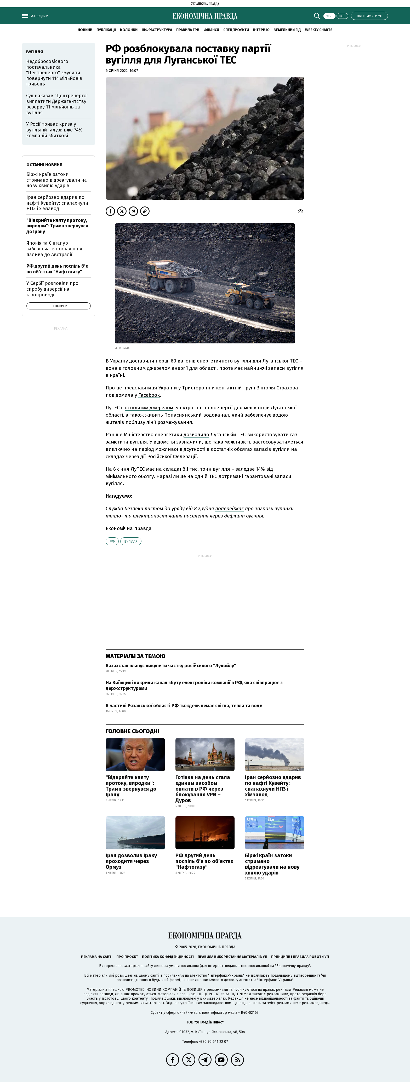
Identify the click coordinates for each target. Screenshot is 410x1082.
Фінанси (211, 30)
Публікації (106, 30)
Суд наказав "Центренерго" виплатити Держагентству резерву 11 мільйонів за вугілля (57, 104)
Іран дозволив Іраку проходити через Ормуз (131, 861)
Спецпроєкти (236, 30)
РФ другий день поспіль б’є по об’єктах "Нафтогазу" (204, 861)
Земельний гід (287, 30)
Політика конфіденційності (168, 957)
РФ (112, 541)
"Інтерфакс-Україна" (226, 975)
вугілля (131, 541)
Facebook (149, 395)
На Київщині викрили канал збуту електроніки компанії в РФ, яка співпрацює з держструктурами (194, 685)
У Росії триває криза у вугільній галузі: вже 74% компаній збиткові (54, 129)
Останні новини (44, 164)
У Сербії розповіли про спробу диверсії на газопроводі (52, 288)
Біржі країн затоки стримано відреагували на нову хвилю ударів (272, 864)
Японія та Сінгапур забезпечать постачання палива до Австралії (54, 248)
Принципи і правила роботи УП (300, 957)
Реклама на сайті (96, 957)
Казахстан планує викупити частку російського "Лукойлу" (171, 666)
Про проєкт (127, 957)
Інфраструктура (157, 30)
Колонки (129, 30)
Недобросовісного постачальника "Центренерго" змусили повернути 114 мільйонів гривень (54, 73)
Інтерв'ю (261, 30)
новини (85, 30)
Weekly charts (319, 30)
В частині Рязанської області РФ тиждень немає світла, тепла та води (184, 706)
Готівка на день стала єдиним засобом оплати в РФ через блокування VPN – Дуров (202, 788)
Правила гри (187, 30)
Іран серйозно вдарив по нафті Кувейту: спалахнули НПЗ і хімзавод (273, 786)
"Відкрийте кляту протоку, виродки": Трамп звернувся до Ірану (131, 786)
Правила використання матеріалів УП (232, 957)
